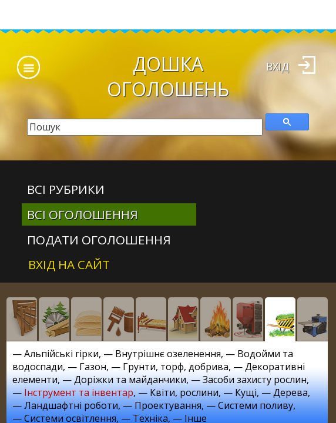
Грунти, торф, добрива (176, 366)
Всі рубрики (66, 189)
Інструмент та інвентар (78, 392)
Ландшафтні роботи (71, 405)
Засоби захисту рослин (255, 379)
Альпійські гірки (61, 353)
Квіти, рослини (184, 392)
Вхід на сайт (69, 264)
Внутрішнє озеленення (168, 353)
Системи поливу (255, 405)
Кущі (246, 392)
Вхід (277, 66)
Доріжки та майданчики (130, 379)
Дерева (290, 392)
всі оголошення (82, 214)
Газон (92, 366)
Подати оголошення (99, 239)
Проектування (168, 405)
